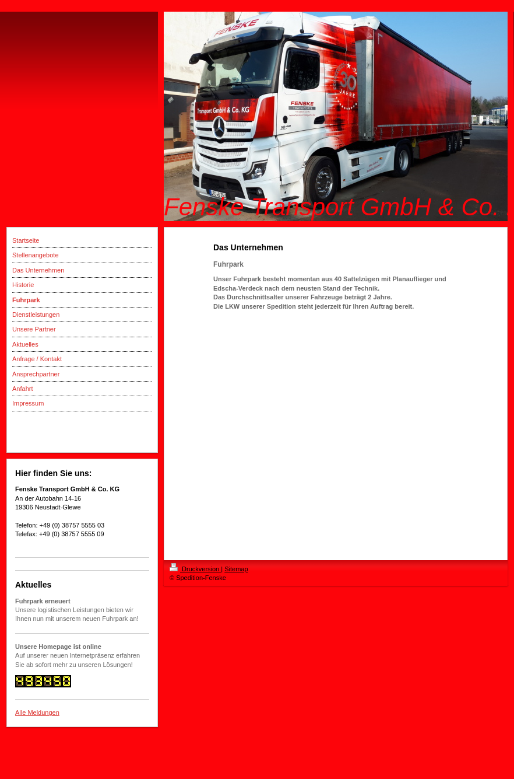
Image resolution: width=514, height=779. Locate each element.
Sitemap (236, 568)
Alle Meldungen (37, 712)
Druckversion (195, 568)
